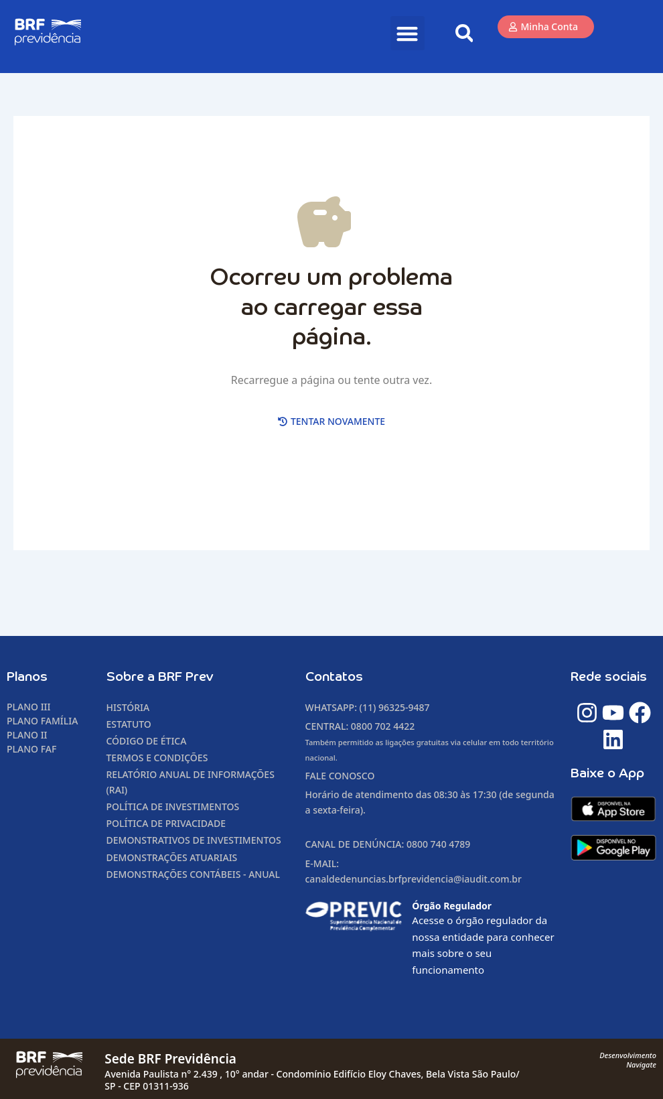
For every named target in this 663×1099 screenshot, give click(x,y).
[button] (407, 33)
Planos (27, 677)
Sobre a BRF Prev (160, 677)
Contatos (334, 677)
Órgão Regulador (452, 905)
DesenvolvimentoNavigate (627, 1060)
